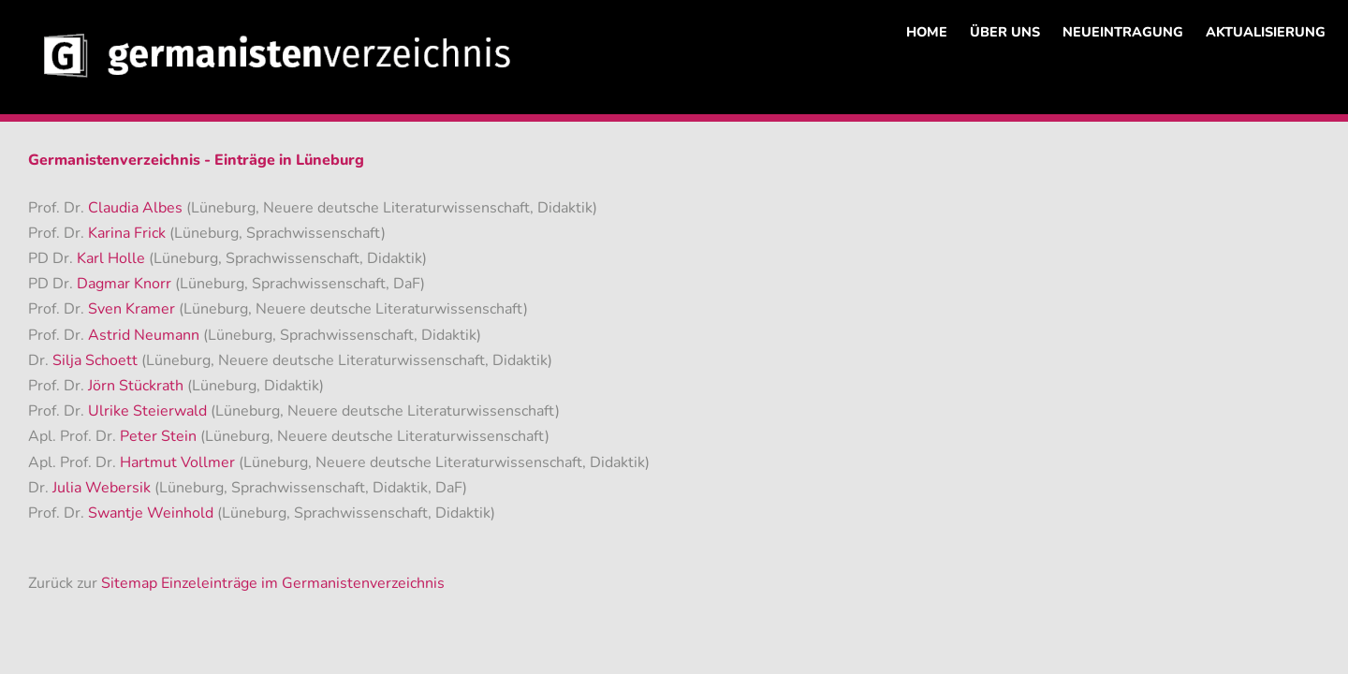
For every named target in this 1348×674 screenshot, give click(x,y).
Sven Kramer (133, 309)
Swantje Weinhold (152, 513)
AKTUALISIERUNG (1266, 31)
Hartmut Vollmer (179, 462)
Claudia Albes (137, 208)
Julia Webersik (103, 487)
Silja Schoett (96, 360)
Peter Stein (160, 436)
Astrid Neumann (145, 335)
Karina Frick (128, 233)
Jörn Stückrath (137, 385)
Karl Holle (113, 258)
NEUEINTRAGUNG (1122, 31)
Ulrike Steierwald (149, 411)
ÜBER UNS (1005, 31)
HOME (926, 31)
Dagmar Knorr (126, 283)
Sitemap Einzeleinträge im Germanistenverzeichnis (273, 583)
